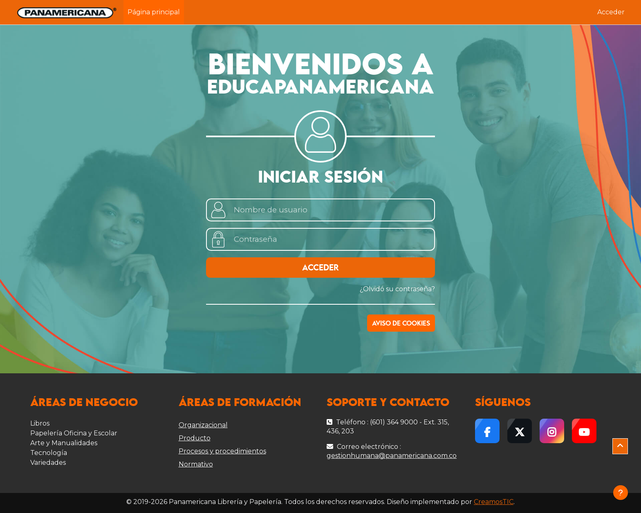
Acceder (611, 12)
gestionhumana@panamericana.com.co (392, 455)
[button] (620, 446)
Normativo (196, 464)
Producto (195, 438)
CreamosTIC (493, 502)
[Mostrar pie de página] (620, 492)
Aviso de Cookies (401, 324)
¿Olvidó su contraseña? (397, 289)
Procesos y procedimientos (222, 451)
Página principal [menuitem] (154, 12)
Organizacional (203, 425)
